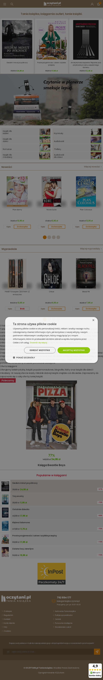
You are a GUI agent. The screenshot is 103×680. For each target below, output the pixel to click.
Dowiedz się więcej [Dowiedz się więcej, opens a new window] (38, 342)
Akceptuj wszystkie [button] (74, 350)
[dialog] (51, 340)
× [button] (93, 320)
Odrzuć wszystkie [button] (40, 350)
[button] (24, 357)
